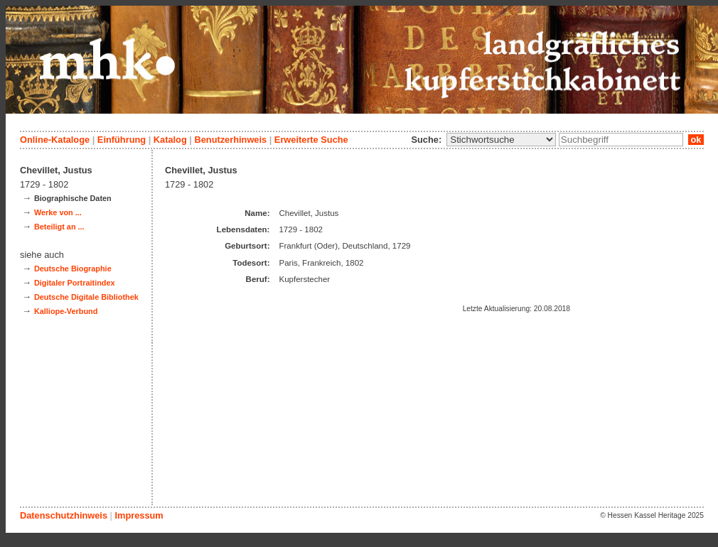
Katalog (170, 139)
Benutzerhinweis (230, 139)
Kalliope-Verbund (65, 311)
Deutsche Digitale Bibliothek (86, 297)
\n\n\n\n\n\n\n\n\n (501, 139)
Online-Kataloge (55, 139)
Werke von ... (58, 212)
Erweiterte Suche (311, 139)
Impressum (138, 515)
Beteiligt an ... (59, 226)
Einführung (121, 139)
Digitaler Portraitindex (74, 282)
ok (696, 139)
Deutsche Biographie (73, 268)
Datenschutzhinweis (63, 515)
